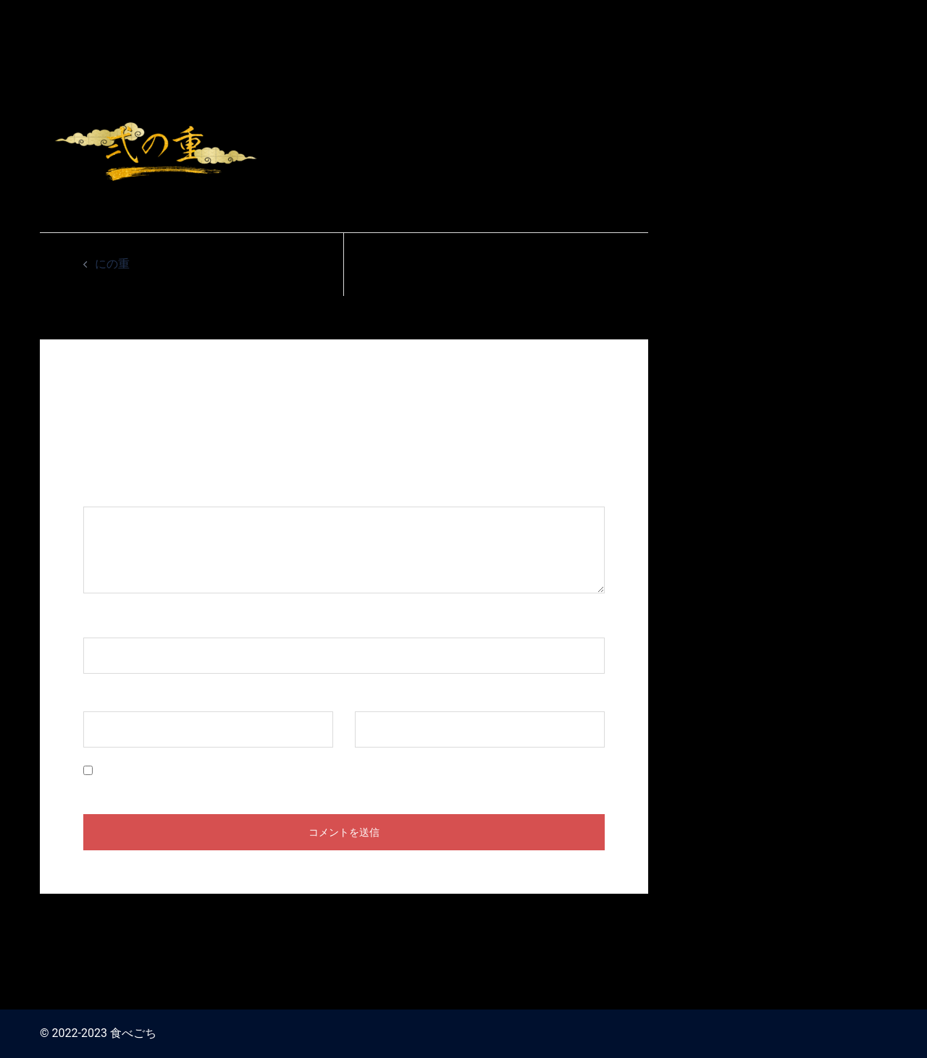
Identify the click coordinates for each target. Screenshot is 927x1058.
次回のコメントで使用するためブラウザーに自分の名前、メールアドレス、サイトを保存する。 (345, 771)
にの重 (112, 264)
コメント (113, 493)
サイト (372, 697)
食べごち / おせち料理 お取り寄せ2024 (767, 20)
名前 (102, 623)
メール (108, 697)
